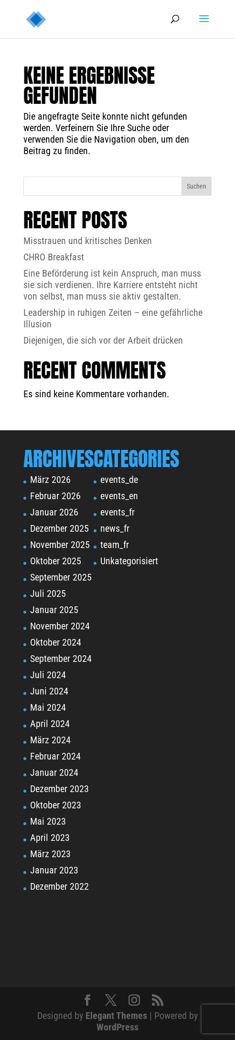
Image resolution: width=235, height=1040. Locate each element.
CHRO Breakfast (53, 257)
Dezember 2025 (59, 528)
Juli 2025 (48, 593)
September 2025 (61, 577)
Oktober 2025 (55, 561)
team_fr (114, 544)
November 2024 (60, 626)
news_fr (114, 528)
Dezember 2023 (59, 788)
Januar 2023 (54, 870)
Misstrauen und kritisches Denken (87, 240)
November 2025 (60, 544)
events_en (119, 496)
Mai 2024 (48, 707)
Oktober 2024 (55, 642)
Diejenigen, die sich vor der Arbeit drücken (103, 340)
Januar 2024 (54, 772)
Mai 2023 (48, 821)
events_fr (117, 512)
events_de (119, 479)
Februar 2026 (55, 496)
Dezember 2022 (59, 886)
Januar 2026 (54, 512)
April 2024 (50, 723)
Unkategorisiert (129, 561)
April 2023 (50, 837)
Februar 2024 (55, 756)
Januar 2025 (54, 609)
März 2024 (50, 740)
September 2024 (61, 658)
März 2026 (50, 479)
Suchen (196, 186)
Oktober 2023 (55, 805)
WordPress (117, 1027)
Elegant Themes (116, 1015)
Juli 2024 (48, 675)
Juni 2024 (49, 691)
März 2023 (50, 854)
